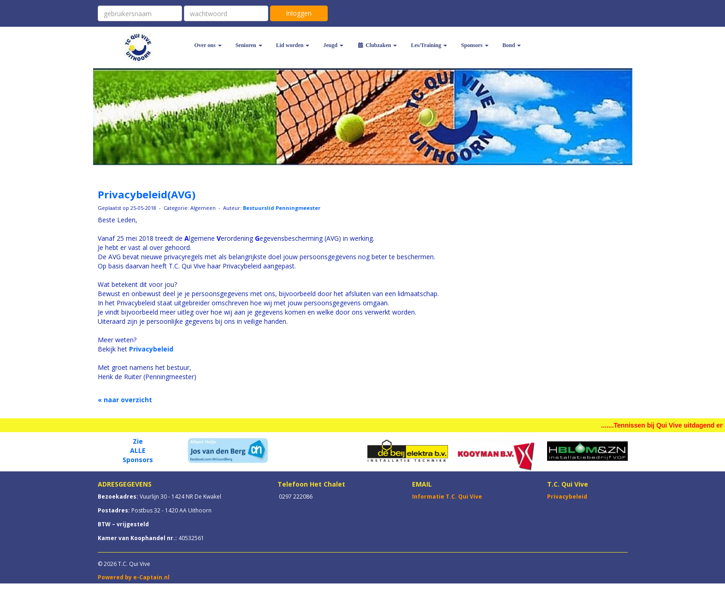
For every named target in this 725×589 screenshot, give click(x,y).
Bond (511, 45)
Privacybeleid (151, 349)
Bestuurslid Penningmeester (281, 207)
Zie (138, 441)
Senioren (249, 45)
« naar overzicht (125, 399)
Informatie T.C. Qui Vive (447, 496)
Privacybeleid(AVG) (146, 194)
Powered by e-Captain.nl (134, 577)
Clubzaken (377, 45)
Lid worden (293, 45)
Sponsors (475, 45)
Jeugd (333, 45)
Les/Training (429, 45)
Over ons (208, 45)
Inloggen (299, 13)
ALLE (138, 450)
